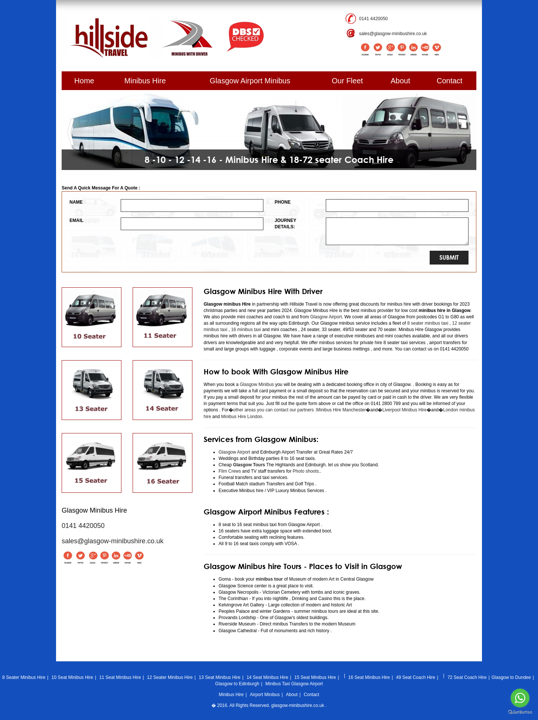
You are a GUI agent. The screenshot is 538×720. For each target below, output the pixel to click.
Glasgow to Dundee (511, 677)
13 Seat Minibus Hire (219, 677)
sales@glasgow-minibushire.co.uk (393, 33)
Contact (450, 81)
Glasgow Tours (249, 464)
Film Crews (230, 471)
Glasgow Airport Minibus (250, 81)
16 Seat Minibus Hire (369, 677)
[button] (70, 132)
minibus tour (269, 579)
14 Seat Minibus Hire (267, 677)
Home (84, 81)
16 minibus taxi (246, 329)
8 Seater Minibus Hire (23, 677)
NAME (76, 202)
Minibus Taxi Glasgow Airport (294, 683)
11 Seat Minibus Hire (120, 677)
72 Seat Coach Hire (467, 677)
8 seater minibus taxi (427, 323)
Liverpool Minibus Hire (404, 409)
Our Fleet (347, 81)
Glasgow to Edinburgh (237, 683)
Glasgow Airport (326, 316)
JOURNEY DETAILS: (285, 223)
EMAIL (76, 220)
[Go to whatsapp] (520, 698)
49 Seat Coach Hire (415, 677)
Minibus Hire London (241, 416)
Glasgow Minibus (257, 384)
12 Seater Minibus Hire (170, 677)
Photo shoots (305, 471)
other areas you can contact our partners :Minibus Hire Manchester (299, 409)
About (400, 81)
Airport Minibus (265, 694)
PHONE (283, 202)
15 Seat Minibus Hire (315, 677)
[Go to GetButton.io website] (520, 712)
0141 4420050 (373, 18)
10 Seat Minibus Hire (72, 677)
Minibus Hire (145, 81)
